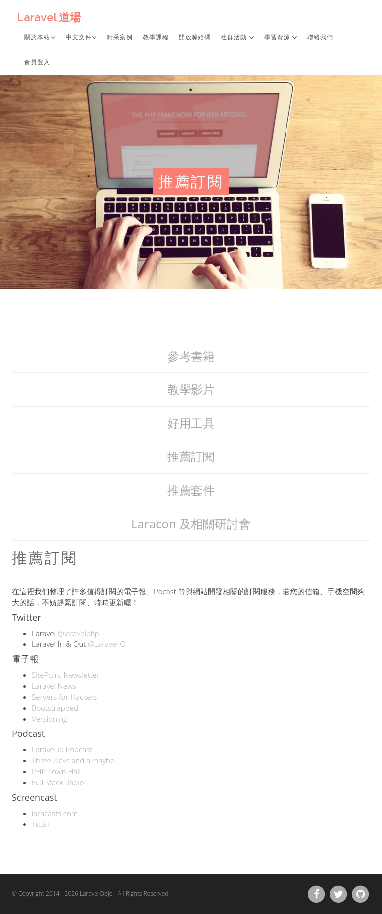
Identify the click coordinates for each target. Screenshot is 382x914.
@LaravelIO (106, 644)
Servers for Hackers (64, 697)
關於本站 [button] (40, 37)
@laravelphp (78, 633)
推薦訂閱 (191, 456)
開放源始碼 (195, 37)
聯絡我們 (320, 37)
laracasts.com (55, 813)
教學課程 (156, 37)
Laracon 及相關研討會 (191, 523)
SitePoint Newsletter (65, 675)
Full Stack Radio (58, 782)
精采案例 (120, 37)
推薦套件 (191, 490)
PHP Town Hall (56, 771)
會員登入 (37, 62)
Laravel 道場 (49, 17)
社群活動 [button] (237, 37)
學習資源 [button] (280, 37)
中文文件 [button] (81, 37)
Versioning (49, 719)
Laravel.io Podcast (62, 749)
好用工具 (191, 423)
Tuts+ (41, 824)
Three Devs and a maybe (73, 760)
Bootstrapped (55, 708)
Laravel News (54, 686)
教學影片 (191, 389)
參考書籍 (191, 356)
